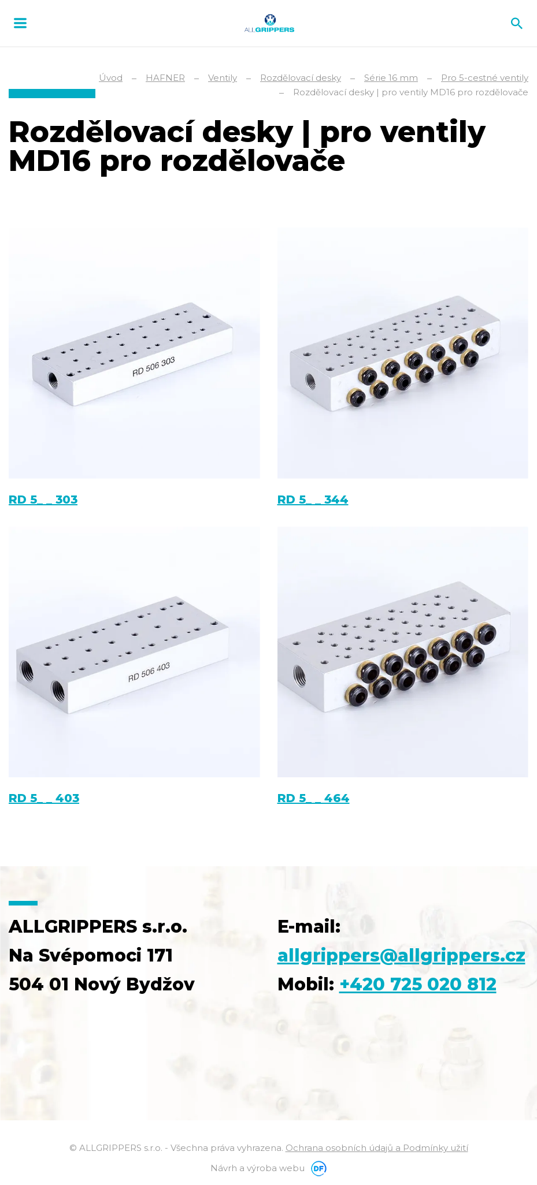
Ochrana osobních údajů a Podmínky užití (377, 1147)
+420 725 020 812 (418, 984)
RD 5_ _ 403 (44, 798)
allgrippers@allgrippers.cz (401, 955)
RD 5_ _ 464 (313, 798)
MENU (20, 23)
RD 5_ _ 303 (43, 499)
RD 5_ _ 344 (313, 499)
